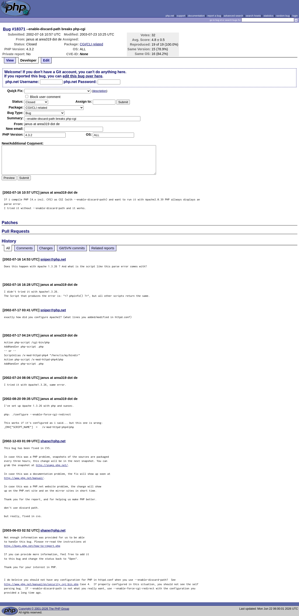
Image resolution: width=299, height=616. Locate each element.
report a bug (214, 15)
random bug (283, 15)
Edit (46, 60)
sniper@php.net (53, 259)
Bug (7, 29)
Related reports (102, 248)
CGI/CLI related (91, 44)
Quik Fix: (15, 91)
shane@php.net (53, 441)
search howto (253, 15)
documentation (196, 15)
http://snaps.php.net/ (52, 465)
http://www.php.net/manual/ (23, 477)
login (295, 15)
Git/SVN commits (72, 248)
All (8, 248)
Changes (46, 248)
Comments (24, 248)
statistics (268, 15)
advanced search (233, 15)
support (181, 15)
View (10, 60)
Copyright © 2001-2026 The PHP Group (43, 608)
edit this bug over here (82, 76)
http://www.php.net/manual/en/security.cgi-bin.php (41, 584)
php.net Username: (22, 82)
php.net (170, 15)
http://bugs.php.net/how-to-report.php (32, 545)
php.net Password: (80, 82)
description (99, 91)
